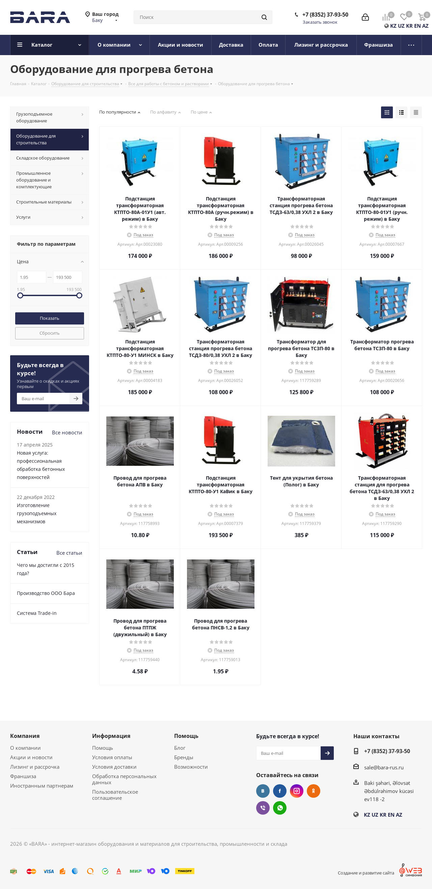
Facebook (280, 791)
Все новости (67, 432)
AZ (425, 25)
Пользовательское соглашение (115, 794)
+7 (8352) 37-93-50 (325, 14)
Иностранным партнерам (41, 785)
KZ (393, 25)
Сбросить (49, 333)
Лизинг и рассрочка (34, 766)
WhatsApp (280, 808)
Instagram (296, 791)
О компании (25, 747)
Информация (111, 736)
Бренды (183, 757)
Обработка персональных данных (124, 779)
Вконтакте (263, 791)
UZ (401, 25)
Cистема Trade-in (37, 613)
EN (417, 25)
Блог (179, 747)
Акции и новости (31, 757)
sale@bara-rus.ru (384, 767)
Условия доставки (114, 766)
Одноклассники (313, 791)
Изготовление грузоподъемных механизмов (36, 513)
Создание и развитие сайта (366, 873)
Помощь (102, 747)
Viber (263, 808)
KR (409, 25)
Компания (24, 736)
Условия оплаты (112, 757)
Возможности (191, 766)
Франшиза (23, 776)
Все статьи (69, 552)
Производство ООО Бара (46, 593)
